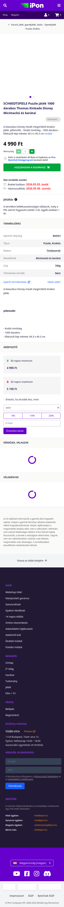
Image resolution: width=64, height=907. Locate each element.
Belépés (9, 709)
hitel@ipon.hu (41, 815)
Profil (9, 702)
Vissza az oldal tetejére (32, 560)
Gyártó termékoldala (16, 282)
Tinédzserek (54, 250)
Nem (58, 273)
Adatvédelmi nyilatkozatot (20, 779)
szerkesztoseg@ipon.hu (45, 825)
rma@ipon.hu (41, 820)
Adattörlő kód (13, 635)
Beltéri (57, 235)
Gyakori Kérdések (15, 610)
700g (58, 265)
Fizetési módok (13, 647)
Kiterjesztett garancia (17, 598)
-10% (32, 415)
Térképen (29, 731)
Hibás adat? (54, 282)
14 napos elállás (14, 616)
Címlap (9, 662)
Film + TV (10, 693)
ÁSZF (31, 895)
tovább (48, 133)
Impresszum (17, 895)
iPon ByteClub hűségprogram (32, 158)
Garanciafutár (13, 604)
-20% (51, 415)
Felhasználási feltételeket (46, 776)
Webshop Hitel (13, 592)
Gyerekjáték (49, 24)
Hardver (10, 675)
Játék (8, 687)
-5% (13, 415)
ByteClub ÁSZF (46, 895)
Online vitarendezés (16, 622)
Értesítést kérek (15, 430)
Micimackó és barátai (48, 258)
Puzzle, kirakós (32, 29)
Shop (5, 15)
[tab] (30, 97)
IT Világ (9, 668)
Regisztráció (12, 715)
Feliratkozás (15, 785)
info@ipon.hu (40, 830)
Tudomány (11, 681)
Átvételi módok (13, 641)
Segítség (11, 799)
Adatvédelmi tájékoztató (19, 628)
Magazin (15, 15)
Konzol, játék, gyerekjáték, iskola (25, 24)
